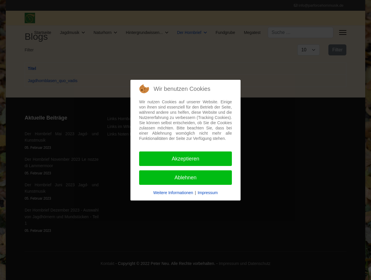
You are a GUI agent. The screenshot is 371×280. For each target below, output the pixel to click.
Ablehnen (185, 177)
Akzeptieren (185, 159)
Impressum (208, 192)
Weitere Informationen (173, 192)
